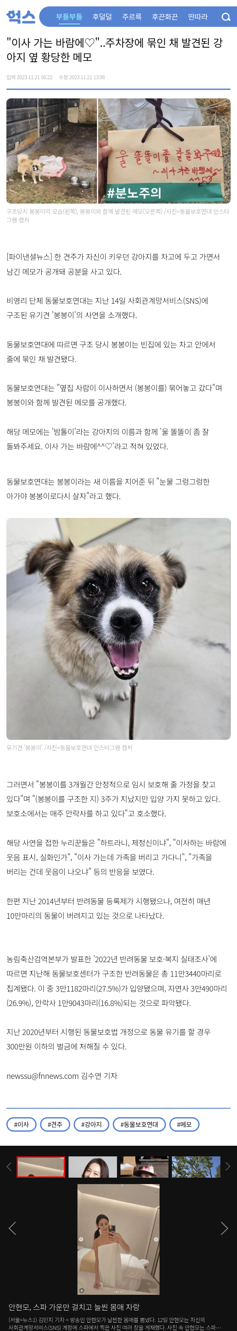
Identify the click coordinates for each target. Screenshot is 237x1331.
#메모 (184, 1124)
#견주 (55, 1124)
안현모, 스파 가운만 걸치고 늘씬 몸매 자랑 (74, 1306)
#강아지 (91, 1124)
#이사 (21, 1124)
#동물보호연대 (139, 1124)
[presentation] (8, 1166)
